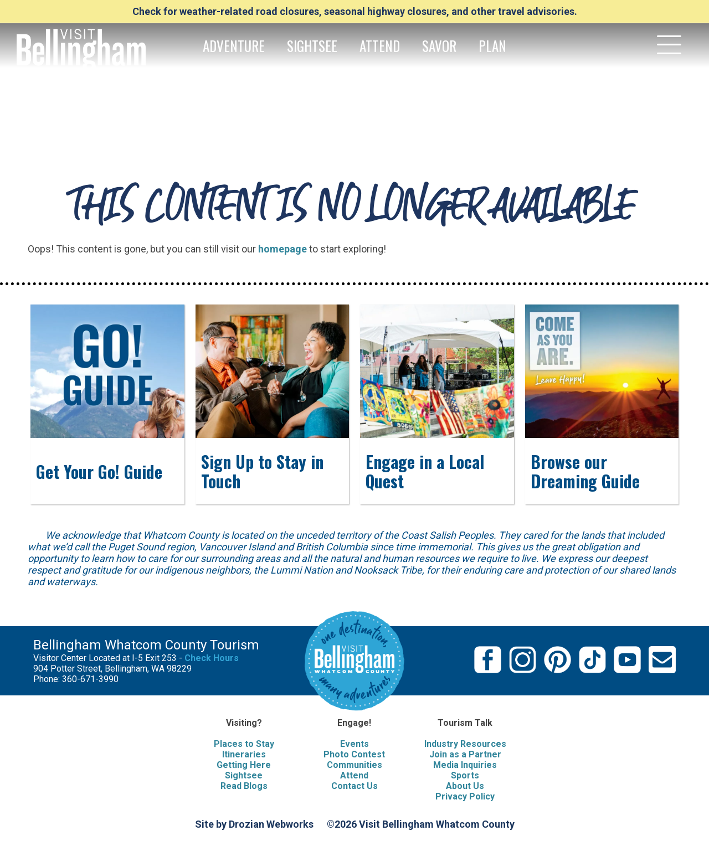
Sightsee (244, 775)
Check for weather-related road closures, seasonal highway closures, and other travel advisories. (354, 11)
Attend (354, 775)
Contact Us (354, 786)
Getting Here (244, 765)
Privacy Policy (465, 796)
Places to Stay (244, 744)
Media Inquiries (465, 765)
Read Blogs (244, 786)
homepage (282, 249)
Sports (465, 775)
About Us (465, 786)
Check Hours (211, 658)
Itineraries (244, 754)
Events (354, 744)
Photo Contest (354, 754)
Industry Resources (465, 744)
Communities (354, 765)
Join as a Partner (465, 754)
